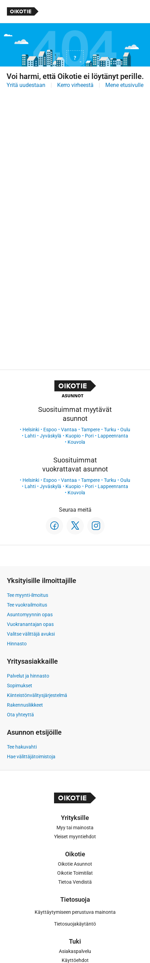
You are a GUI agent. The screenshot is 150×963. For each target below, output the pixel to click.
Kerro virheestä (75, 85)
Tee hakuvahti (22, 747)
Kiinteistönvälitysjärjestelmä (37, 695)
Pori (89, 436)
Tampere (90, 429)
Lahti (30, 436)
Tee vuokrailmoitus (27, 605)
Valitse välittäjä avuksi (31, 634)
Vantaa (69, 429)
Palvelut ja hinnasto (28, 676)
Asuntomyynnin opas (30, 614)
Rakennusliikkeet (25, 705)
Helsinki (31, 429)
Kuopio (73, 436)
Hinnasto (17, 643)
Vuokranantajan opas (30, 624)
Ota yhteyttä (20, 714)
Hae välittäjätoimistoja (31, 756)
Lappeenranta (113, 436)
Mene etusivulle (124, 85)
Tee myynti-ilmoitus (27, 595)
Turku (110, 429)
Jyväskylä (50, 436)
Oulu (125, 429)
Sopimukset (19, 685)
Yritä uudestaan (26, 85)
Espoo (50, 429)
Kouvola (76, 442)
